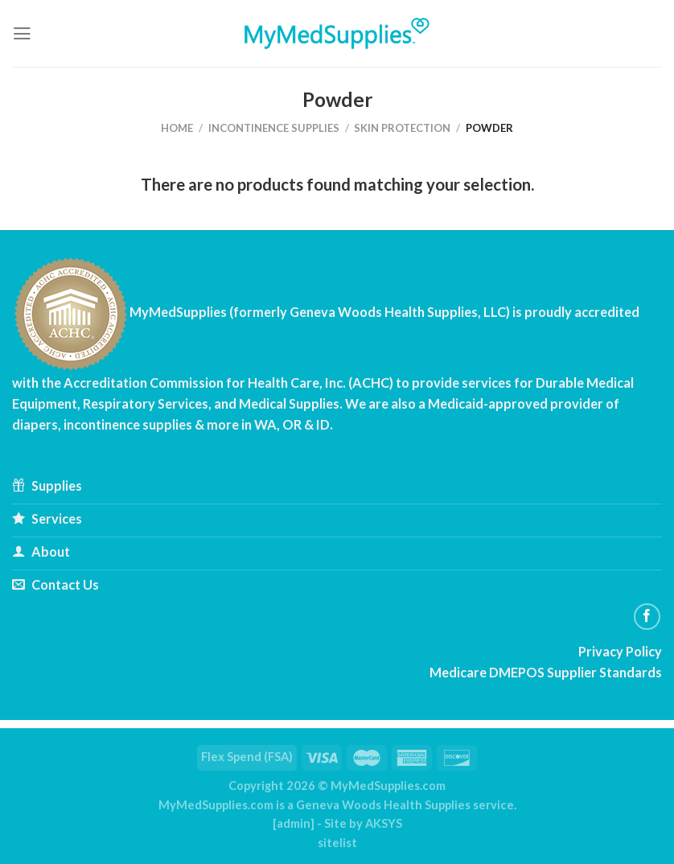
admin (293, 823)
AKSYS (383, 823)
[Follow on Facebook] (647, 617)
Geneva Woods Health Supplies (383, 805)
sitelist (337, 843)
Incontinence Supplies (273, 127)
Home (177, 127)
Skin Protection (402, 127)
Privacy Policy (620, 651)
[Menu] (22, 34)
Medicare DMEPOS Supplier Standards (545, 672)
